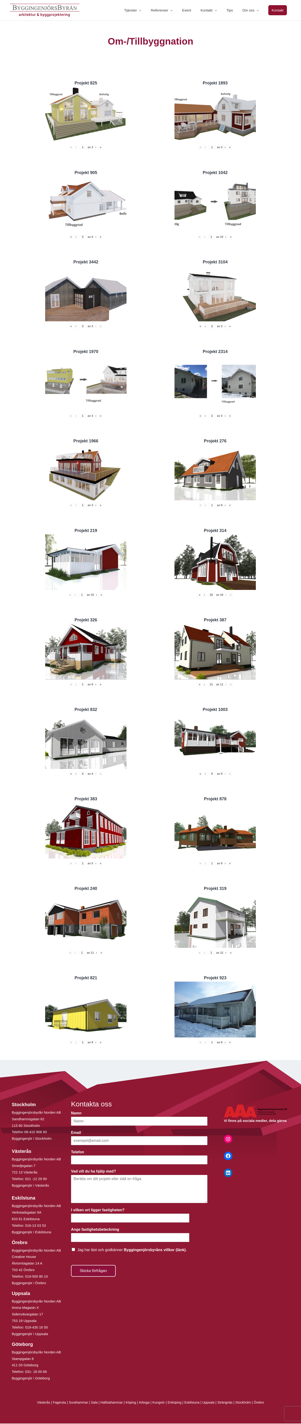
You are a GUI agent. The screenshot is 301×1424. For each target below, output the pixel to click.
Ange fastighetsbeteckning (96, 1230)
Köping (129, 1403)
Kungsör (159, 1403)
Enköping (175, 1403)
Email (77, 1133)
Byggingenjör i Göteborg (31, 1379)
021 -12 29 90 (36, 1179)
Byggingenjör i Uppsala (30, 1334)
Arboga (143, 1403)
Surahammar (75, 1403)
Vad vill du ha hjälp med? (95, 1172)
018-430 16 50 (36, 1328)
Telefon (79, 1152)
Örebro (264, 1403)
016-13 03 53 (35, 1226)
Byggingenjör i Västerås (30, 1186)
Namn (77, 1114)
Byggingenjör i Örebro (29, 1283)
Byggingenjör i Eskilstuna (31, 1232)
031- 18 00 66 (36, 1372)
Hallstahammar (110, 1403)
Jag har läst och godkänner (132, 1250)
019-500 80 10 (36, 1277)
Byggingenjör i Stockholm (31, 1139)
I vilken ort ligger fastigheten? (99, 1210)
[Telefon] (139, 1160)
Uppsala (211, 1403)
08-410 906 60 (35, 1132)
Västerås (38, 1403)
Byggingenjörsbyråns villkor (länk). (155, 1250)
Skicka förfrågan (93, 1271)
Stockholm (248, 1403)
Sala (91, 1403)
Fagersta (55, 1403)
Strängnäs (229, 1403)
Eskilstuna (194, 1403)
